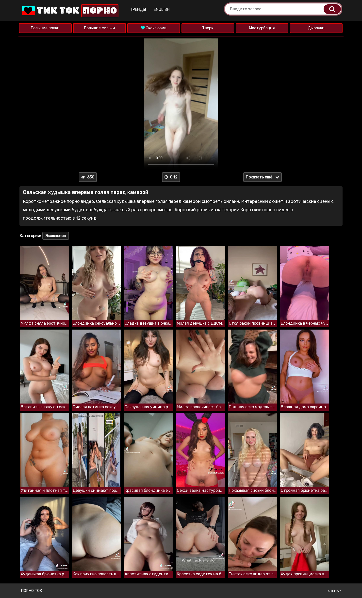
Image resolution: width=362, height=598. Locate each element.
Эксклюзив (153, 28)
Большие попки (45, 28)
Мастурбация (262, 28)
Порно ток (31, 590)
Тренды (138, 9)
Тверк (207, 28)
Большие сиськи (99, 28)
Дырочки (316, 28)
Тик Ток (69, 10)
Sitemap (334, 591)
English (162, 9)
